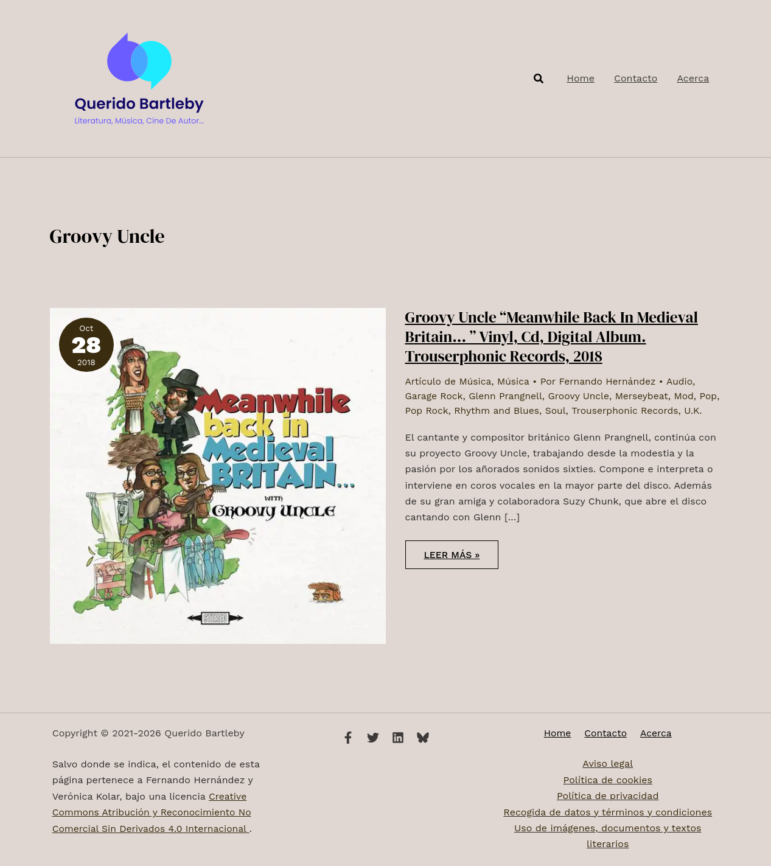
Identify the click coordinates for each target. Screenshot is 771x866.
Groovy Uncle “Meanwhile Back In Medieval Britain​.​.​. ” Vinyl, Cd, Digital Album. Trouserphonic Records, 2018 (555, 336)
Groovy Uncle (582, 395)
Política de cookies (607, 780)
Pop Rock (450, 410)
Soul (582, 410)
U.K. (414, 424)
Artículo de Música (449, 381)
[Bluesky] (423, 737)
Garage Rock (434, 395)
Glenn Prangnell (507, 395)
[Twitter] (373, 737)
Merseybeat (646, 395)
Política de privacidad (607, 796)
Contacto (605, 733)
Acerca (653, 733)
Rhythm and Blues (522, 410)
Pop (414, 410)
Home (560, 733)
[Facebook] (348, 737)
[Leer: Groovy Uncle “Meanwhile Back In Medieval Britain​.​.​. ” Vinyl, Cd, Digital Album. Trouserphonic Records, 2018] (218, 475)
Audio (684, 381)
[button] (539, 78)
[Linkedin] (398, 737)
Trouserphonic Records (653, 410)
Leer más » (462, 572)
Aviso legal (607, 764)
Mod (690, 395)
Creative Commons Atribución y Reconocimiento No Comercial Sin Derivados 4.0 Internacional (154, 812)
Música (515, 381)
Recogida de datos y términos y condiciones (607, 812)
